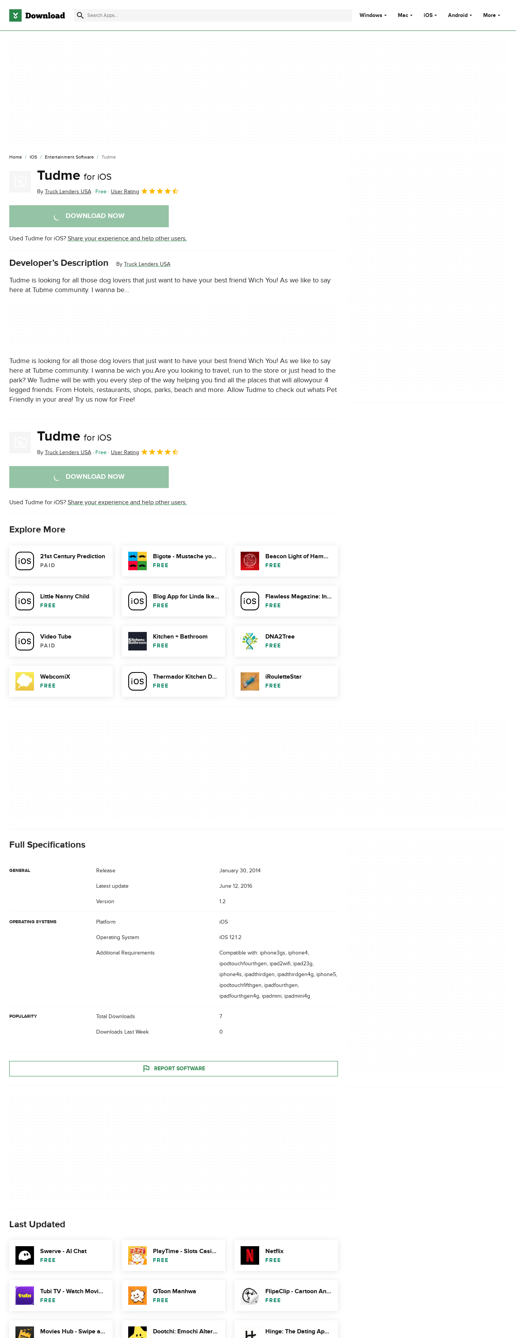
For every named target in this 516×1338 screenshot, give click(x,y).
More (492, 15)
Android (458, 15)
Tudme (74, 175)
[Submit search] (80, 15)
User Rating (145, 191)
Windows (371, 15)
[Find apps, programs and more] (213, 15)
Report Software (173, 1068)
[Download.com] (37, 15)
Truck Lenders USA (147, 264)
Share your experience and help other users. (127, 238)
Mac (403, 15)
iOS (428, 15)
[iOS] (33, 157)
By (64, 191)
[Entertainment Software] (69, 157)
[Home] (15, 157)
